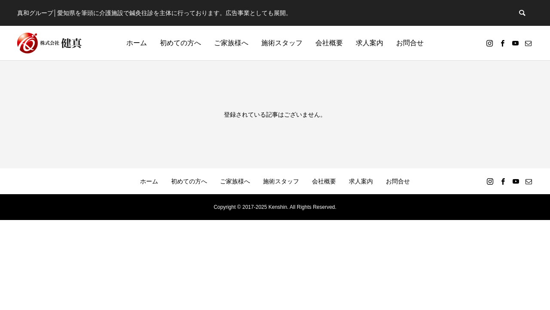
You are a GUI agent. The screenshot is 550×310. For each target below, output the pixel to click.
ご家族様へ (231, 42)
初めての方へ (180, 42)
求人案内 (369, 42)
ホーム (136, 42)
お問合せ (410, 42)
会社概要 (329, 42)
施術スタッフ (281, 42)
